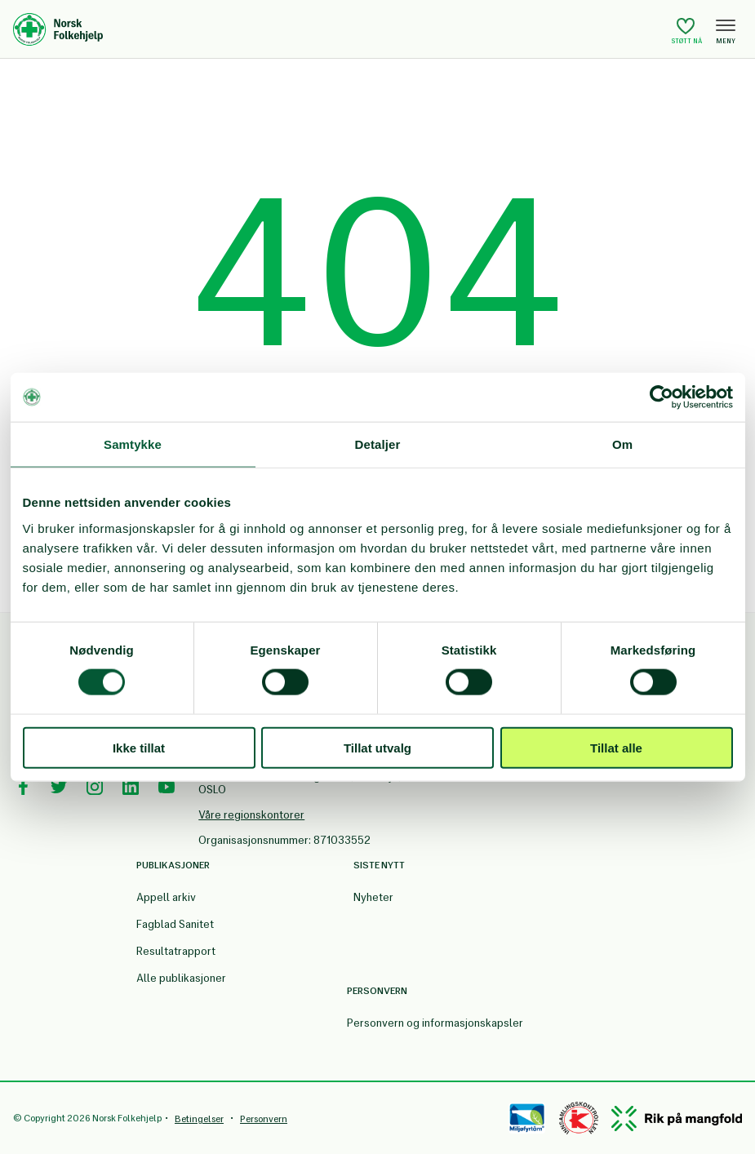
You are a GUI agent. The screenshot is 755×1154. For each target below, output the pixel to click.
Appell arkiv (166, 897)
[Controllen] (578, 1118)
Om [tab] (622, 444)
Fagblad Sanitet (175, 924)
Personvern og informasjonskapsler (435, 1023)
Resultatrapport (175, 951)
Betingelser (199, 1119)
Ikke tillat (139, 747)
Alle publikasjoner (181, 978)
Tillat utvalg (377, 747)
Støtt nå (687, 30)
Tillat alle (616, 747)
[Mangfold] (676, 1118)
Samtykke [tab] (133, 444)
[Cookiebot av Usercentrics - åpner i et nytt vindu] (661, 397)
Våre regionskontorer (251, 815)
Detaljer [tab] (378, 444)
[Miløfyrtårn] (527, 1118)
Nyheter (373, 897)
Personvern (263, 1119)
